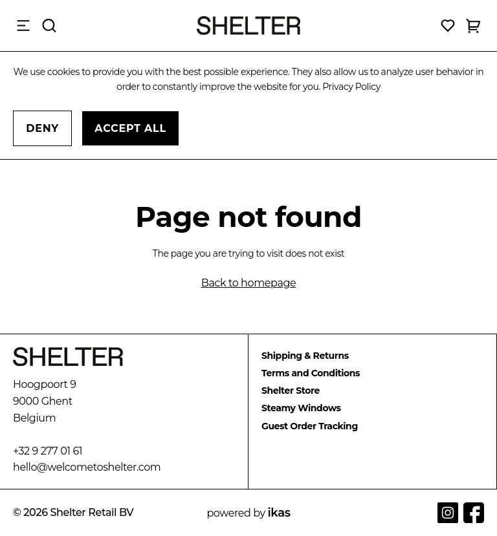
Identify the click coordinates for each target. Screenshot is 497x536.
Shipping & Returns (305, 355)
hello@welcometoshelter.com (86, 467)
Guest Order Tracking (309, 426)
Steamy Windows (301, 408)
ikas (279, 513)
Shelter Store (290, 390)
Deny (42, 128)
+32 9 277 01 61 (47, 451)
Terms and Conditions (310, 373)
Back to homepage (248, 283)
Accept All (130, 128)
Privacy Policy (351, 86)
